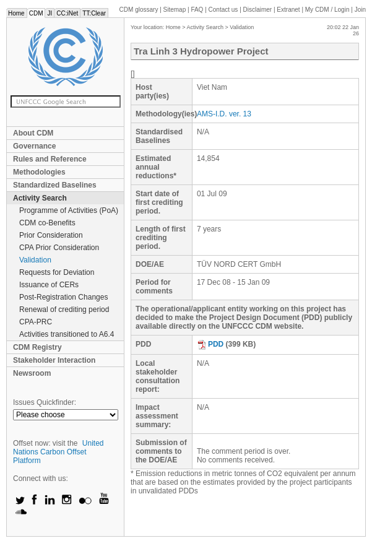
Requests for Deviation (56, 272)
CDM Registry (37, 347)
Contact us (223, 9)
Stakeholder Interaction (54, 360)
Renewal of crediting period (64, 309)
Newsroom (32, 373)
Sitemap (174, 9)
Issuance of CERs (49, 284)
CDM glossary (138, 9)
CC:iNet (67, 13)
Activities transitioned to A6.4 (66, 334)
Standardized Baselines (55, 185)
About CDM (33, 133)
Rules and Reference (50, 159)
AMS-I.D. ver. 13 (224, 114)
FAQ (197, 9)
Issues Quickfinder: (44, 402)
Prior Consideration (51, 235)
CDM (36, 13)
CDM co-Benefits (47, 223)
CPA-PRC (35, 322)
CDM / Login (328, 9)
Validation (35, 260)
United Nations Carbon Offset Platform (58, 452)
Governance (34, 146)
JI (49, 13)
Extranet (288, 9)
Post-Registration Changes (63, 297)
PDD (210, 344)
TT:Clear (94, 13)
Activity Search (40, 198)
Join (360, 9)
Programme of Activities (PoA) (68, 210)
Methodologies (39, 172)
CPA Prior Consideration (59, 247)
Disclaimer (257, 9)
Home (16, 13)
